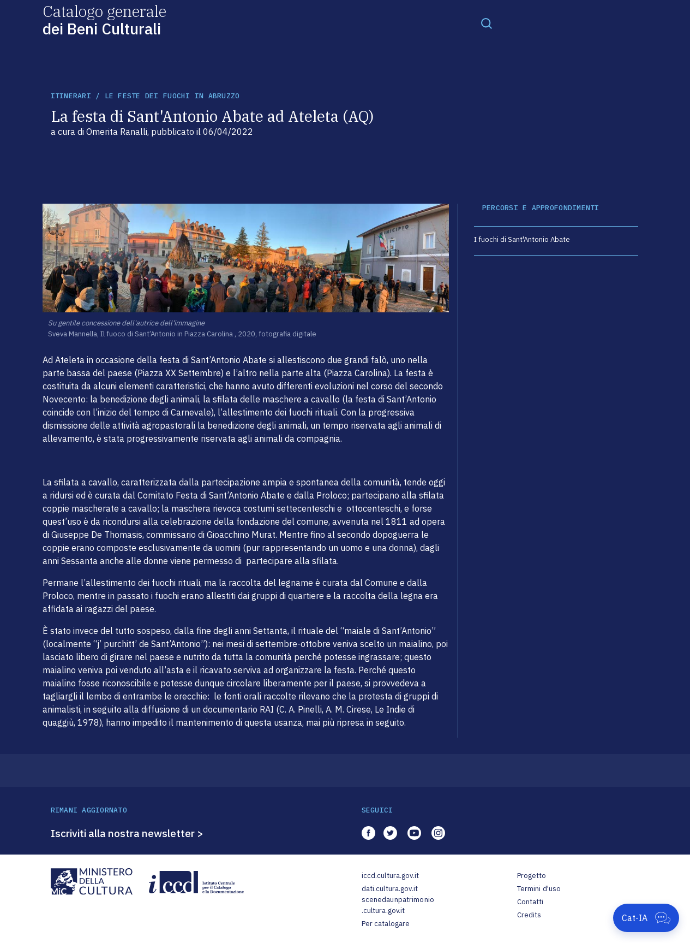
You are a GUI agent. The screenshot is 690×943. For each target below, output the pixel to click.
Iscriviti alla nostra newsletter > (127, 833)
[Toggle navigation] (487, 22)
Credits (529, 915)
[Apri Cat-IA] (646, 918)
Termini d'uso (539, 888)
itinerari (71, 95)
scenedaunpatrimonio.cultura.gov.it (398, 905)
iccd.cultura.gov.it (390, 875)
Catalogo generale (104, 19)
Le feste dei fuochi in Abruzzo (172, 95)
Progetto (532, 875)
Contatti (530, 901)
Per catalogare (386, 923)
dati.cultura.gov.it (390, 888)
